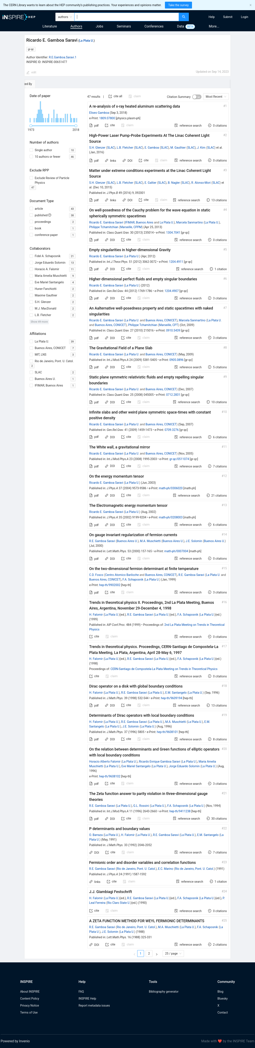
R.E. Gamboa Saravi (102, 541)
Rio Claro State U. (118, 902)
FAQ (81, 991)
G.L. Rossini (141, 805)
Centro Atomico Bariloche (122, 575)
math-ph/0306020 (170, 488)
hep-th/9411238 (180, 811)
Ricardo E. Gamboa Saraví (106, 222)
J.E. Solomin (194, 541)
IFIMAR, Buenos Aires (139, 222)
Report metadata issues (94, 1005)
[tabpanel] (127, 523)
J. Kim (201, 147)
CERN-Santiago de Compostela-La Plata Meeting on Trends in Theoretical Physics (164, 669)
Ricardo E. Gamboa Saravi (106, 256)
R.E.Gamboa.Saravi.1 (62, 57)
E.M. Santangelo (176, 692)
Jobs (99, 26)
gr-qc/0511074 (179, 459)
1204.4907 (172, 291)
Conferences (153, 26)
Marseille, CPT (168, 325)
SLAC (110, 147)
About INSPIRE (30, 991)
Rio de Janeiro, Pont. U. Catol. (136, 868)
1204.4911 (176, 261)
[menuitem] (212, 17)
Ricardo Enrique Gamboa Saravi (159, 761)
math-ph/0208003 (170, 517)
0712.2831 (173, 394)
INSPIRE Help (87, 998)
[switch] (197, 97)
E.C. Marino (165, 868)
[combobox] (126, 17)
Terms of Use (29, 1012)
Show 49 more (39, 321)
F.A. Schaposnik (132, 579)
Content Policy (29, 998)
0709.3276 (172, 430)
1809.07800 (107, 118)
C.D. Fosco (96, 575)
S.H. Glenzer (97, 147)
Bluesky (222, 998)
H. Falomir (96, 614)
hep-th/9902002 (109, 585)
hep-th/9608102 (109, 776)
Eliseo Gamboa (99, 112)
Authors (76, 26)
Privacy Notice (29, 1005)
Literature (49, 26)
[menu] (222, 17)
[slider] (30, 125)
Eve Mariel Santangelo (136, 766)
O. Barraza (96, 835)
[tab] (37, 84)
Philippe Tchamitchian (103, 227)
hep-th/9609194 (171, 698)
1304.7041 (173, 232)
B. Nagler (174, 182)
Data (180, 26)
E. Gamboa (152, 147)
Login (244, 17)
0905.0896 (176, 360)
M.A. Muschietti (150, 541)
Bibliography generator (163, 991)
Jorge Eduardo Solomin (184, 766)
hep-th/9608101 (167, 732)
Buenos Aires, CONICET (160, 320)
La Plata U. (86, 40)
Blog (220, 991)
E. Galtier (150, 182)
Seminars (124, 26)
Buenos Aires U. (127, 541)
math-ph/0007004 (176, 551)
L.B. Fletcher (125, 147)
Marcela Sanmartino (189, 222)
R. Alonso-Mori (201, 182)
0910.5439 (173, 330)
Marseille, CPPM (131, 227)
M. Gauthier (178, 147)
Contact (222, 1012)
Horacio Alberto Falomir (105, 761)
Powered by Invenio (15, 1041)
